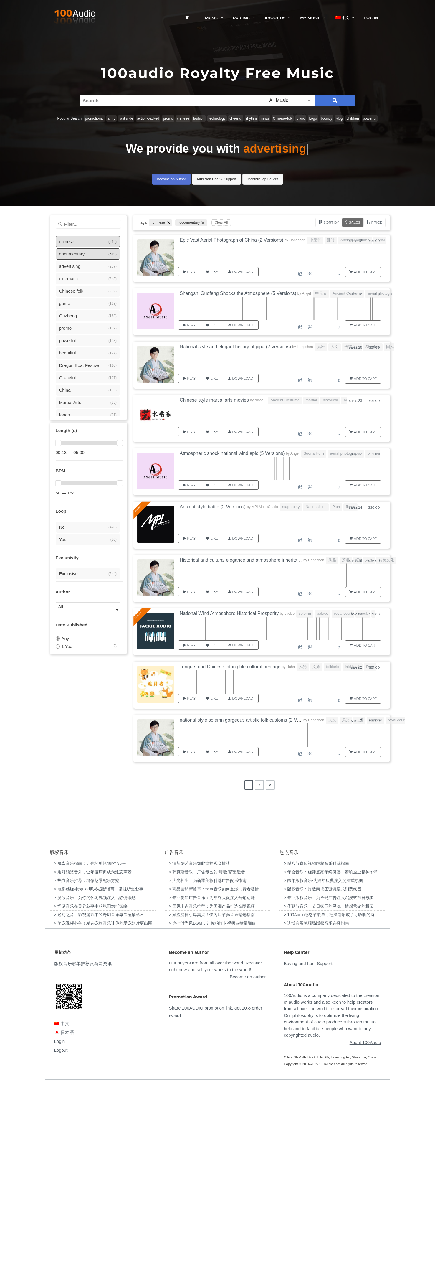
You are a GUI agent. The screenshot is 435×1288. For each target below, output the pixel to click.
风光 (303, 666)
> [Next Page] (270, 785)
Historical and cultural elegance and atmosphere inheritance (242, 560)
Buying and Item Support (308, 1165)
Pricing (241, 17)
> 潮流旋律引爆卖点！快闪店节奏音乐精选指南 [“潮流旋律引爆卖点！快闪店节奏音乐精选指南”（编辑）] (212, 1116)
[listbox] (288, 100)
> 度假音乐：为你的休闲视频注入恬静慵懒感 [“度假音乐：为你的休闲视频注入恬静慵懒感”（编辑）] (95, 1099)
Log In (371, 17)
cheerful (235, 118)
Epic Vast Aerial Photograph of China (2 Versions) (231, 240)
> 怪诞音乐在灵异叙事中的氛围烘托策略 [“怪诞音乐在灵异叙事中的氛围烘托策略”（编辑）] (91, 1108)
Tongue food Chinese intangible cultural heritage (230, 666)
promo (168, 118)
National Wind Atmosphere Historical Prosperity (229, 613)
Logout (61, 1252)
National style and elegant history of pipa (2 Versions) (235, 346)
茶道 (346, 560)
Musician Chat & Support (216, 179)
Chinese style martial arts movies (214, 400)
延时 (331, 240)
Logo (313, 118)
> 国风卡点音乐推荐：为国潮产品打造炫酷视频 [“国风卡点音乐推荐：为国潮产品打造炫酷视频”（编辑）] (212, 1108)
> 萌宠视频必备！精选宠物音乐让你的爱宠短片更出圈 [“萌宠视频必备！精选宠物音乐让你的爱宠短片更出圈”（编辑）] (103, 1125)
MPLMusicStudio (265, 507)
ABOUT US (274, 17)
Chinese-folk (283, 118)
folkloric (332, 666)
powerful (369, 118)
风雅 (321, 346)
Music (211, 17)
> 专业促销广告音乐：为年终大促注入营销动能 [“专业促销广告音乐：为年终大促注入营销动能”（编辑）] (212, 1099)
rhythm (251, 118)
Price (376, 222)
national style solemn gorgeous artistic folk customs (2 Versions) (246, 720)
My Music (310, 17)
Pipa (336, 506)
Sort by (331, 222)
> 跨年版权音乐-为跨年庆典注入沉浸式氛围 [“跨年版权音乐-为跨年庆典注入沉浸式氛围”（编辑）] (323, 1082)
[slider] (58, 443)
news (265, 118)
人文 (334, 346)
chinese (183, 118)
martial (311, 400)
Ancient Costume (347, 293)
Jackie (290, 613)
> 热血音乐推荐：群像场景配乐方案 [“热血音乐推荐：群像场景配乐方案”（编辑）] (86, 1082)
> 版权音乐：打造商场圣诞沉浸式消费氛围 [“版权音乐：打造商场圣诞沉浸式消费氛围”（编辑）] (322, 1091)
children (353, 118)
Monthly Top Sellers (262, 179)
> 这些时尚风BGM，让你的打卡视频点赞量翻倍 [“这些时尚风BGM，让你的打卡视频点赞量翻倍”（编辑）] (212, 1125)
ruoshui (260, 400)
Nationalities (315, 506)
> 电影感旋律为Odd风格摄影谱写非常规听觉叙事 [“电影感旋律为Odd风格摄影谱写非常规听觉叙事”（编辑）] (99, 1091)
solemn (305, 613)
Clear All (221, 222)
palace (322, 613)
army (111, 118)
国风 (390, 346)
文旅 (316, 666)
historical (330, 400)
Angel (306, 293)
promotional (94, 118)
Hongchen (297, 240)
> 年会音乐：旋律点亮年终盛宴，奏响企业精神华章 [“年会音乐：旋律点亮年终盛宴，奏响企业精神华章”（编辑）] (331, 1074)
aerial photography (383, 293)
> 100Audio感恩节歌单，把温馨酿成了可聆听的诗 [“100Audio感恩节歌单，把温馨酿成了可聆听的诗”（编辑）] (329, 1116)
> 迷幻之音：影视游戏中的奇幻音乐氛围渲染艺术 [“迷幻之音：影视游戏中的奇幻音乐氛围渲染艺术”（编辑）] (99, 1116)
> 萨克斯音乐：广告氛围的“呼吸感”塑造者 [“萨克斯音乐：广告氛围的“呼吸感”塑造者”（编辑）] (207, 1074)
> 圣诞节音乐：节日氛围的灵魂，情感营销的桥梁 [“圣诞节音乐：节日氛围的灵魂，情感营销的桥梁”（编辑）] (329, 1108)
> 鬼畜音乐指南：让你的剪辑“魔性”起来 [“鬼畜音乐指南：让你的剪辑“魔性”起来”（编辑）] (90, 1065)
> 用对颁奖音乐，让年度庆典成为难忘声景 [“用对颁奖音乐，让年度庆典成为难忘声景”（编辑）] (93, 1074)
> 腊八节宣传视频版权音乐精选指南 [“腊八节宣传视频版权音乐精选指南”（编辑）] (316, 1065)
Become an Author (171, 179)
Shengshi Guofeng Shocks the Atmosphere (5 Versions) (238, 293)
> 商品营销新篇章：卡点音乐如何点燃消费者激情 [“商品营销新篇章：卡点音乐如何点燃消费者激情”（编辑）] (214, 1091)
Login (59, 1243)
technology (217, 118)
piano (301, 118)
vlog (339, 118)
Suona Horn (314, 453)
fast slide (126, 118)
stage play (291, 506)
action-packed (148, 118)
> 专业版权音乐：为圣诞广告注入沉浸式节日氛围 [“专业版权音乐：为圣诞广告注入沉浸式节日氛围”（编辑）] (329, 1099)
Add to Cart (365, 272)
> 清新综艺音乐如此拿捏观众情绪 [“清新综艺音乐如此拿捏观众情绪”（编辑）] (199, 1065)
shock (363, 613)
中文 (342, 17)
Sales (354, 222)
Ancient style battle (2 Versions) (213, 506)
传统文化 (386, 560)
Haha (290, 667)
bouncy (326, 118)
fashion (199, 118)
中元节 (315, 240)
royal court (343, 613)
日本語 (64, 1234)
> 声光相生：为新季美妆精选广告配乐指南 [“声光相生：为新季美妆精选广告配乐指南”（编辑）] (208, 1082)
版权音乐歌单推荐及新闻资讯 (83, 1165)
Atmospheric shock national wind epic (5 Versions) (232, 453)
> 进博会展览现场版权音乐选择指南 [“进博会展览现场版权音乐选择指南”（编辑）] (316, 1125)
